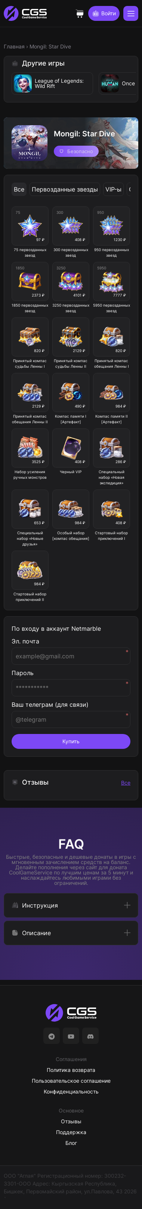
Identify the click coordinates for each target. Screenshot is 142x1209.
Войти (104, 13)
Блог (71, 1143)
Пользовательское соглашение (71, 1080)
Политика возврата (71, 1070)
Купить (71, 741)
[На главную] (71, 1013)
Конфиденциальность (71, 1091)
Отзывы (71, 1121)
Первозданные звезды (65, 189)
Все (19, 189)
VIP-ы (113, 189)
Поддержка (71, 1132)
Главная (14, 46)
